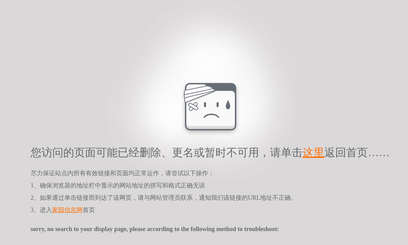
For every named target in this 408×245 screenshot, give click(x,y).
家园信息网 (67, 210)
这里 (313, 152)
